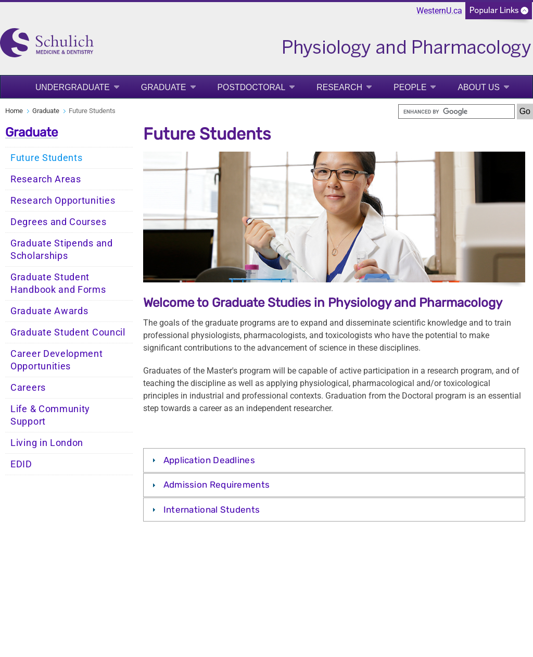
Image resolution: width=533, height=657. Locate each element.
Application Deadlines (209, 460)
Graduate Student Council (67, 332)
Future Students (46, 158)
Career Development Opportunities (56, 360)
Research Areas (45, 179)
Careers (28, 387)
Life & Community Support (50, 415)
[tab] (334, 460)
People (410, 87)
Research (339, 87)
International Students (211, 509)
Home (14, 111)
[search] (456, 111)
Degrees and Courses (58, 222)
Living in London (46, 443)
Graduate (163, 87)
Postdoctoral (252, 87)
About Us (479, 87)
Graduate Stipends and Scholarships (61, 249)
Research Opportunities (62, 200)
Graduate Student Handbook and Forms (58, 283)
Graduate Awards (49, 311)
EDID (21, 464)
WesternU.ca (439, 11)
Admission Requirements (216, 484)
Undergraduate (72, 87)
